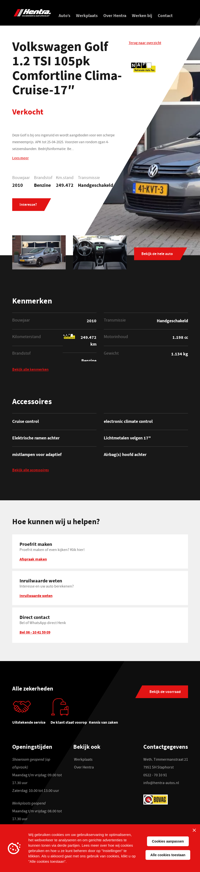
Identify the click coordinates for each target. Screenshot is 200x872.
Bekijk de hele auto (157, 254)
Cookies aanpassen (168, 841)
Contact (165, 15)
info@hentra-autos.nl (161, 783)
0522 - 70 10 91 (155, 775)
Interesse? (28, 205)
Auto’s (64, 15)
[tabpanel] (31, 713)
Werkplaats (87, 15)
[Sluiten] (194, 830)
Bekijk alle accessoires (30, 471)
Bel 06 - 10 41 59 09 (35, 632)
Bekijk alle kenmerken (30, 370)
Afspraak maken (33, 559)
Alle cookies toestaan (167, 855)
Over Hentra (114, 15)
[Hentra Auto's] (32, 12)
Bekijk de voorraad (165, 692)
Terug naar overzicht (145, 43)
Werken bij (142, 15)
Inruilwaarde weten (36, 595)
